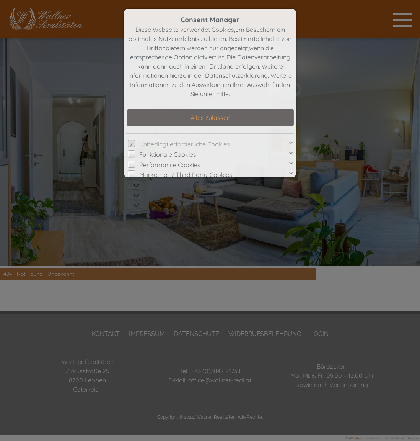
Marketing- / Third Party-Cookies (185, 175)
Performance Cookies (169, 165)
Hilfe (222, 94)
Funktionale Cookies (167, 154)
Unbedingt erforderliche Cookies (184, 144)
